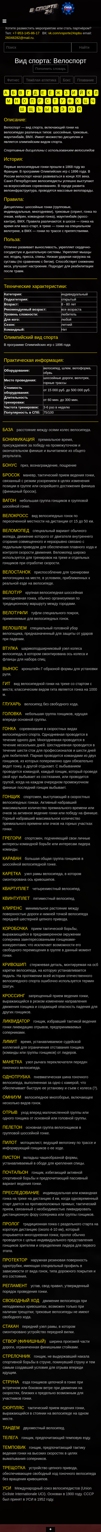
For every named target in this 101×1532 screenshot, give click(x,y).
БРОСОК (11, 475)
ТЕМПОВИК (14, 1447)
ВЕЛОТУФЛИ (15, 613)
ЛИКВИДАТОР (16, 1021)
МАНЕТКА (12, 1062)
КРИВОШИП (14, 964)
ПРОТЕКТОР (15, 1260)
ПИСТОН (11, 1157)
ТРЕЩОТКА (14, 1468)
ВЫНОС (10, 668)
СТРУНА (11, 1382)
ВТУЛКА (10, 648)
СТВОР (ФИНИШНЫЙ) (24, 1341)
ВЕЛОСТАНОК (17, 572)
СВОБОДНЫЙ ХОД (21, 1300)
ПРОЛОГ (11, 1224)
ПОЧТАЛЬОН (15, 1172)
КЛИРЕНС (12, 908)
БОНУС (10, 465)
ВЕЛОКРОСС (15, 515)
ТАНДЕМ (11, 1428)
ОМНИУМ (12, 1097)
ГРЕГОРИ (12, 838)
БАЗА (8, 429)
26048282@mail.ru (19, 38)
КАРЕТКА (12, 873)
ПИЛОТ (10, 1142)
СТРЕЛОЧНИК (16, 1356)
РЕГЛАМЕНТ (15, 1285)
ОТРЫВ (10, 1112)
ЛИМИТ (10, 1041)
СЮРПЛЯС (13, 1408)
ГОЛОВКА (12, 714)
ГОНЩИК (11, 796)
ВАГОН (9, 500)
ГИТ (6, 683)
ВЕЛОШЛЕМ (15, 628)
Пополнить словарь (50, 69)
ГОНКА (9, 728)
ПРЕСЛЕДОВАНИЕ (21, 1193)
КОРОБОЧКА (15, 928)
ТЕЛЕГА (10, 1437)
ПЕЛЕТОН (12, 1127)
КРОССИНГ (14, 996)
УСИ (7, 1488)
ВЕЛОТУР (12, 592)
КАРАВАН (12, 858)
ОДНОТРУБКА (16, 1077)
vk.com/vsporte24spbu (65, 33)
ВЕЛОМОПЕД (16, 530)
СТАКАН (11, 1326)
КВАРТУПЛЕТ (16, 888)
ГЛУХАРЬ (12, 704)
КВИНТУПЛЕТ (16, 898)
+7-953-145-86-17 (26, 33)
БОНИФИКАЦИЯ (19, 439)
